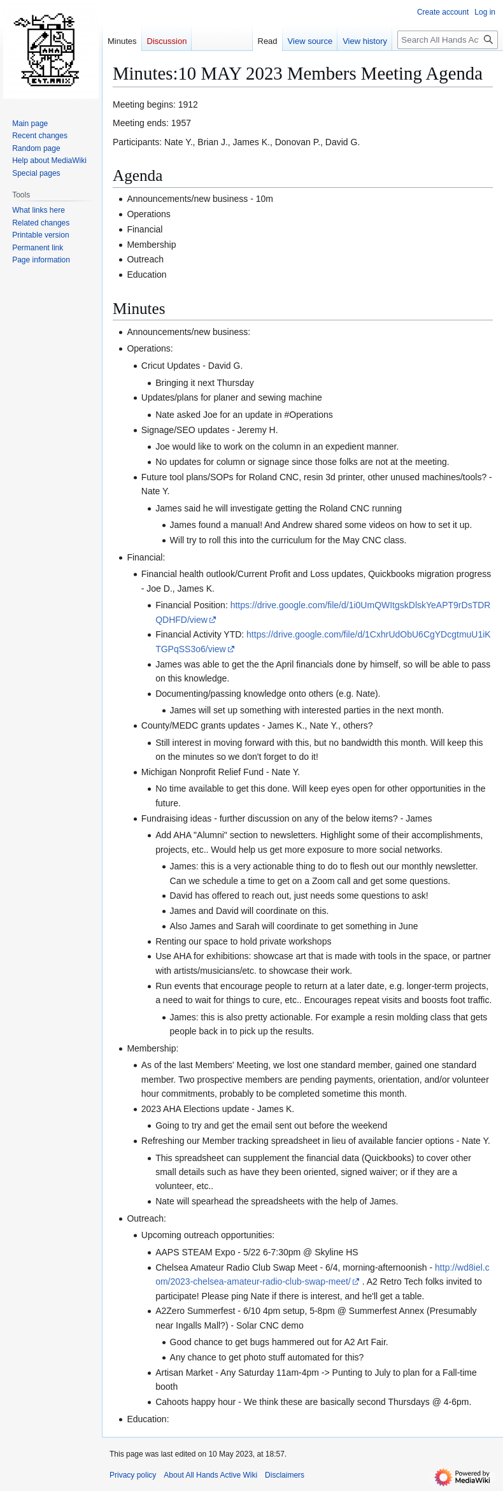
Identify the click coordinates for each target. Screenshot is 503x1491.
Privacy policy (133, 1475)
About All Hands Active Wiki (210, 1475)
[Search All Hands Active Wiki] (447, 40)
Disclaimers (284, 1475)
